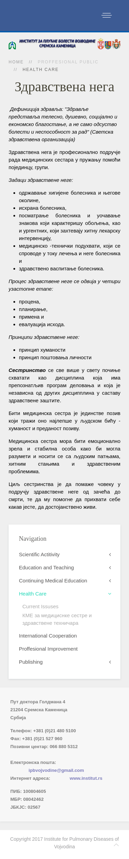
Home (16, 62)
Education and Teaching (46, 567)
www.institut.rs (86, 778)
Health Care (32, 594)
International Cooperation (48, 636)
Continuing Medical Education (53, 580)
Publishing (31, 662)
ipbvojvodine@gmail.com (56, 770)
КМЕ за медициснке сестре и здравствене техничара (57, 619)
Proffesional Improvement (48, 649)
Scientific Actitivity (39, 554)
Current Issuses (40, 606)
